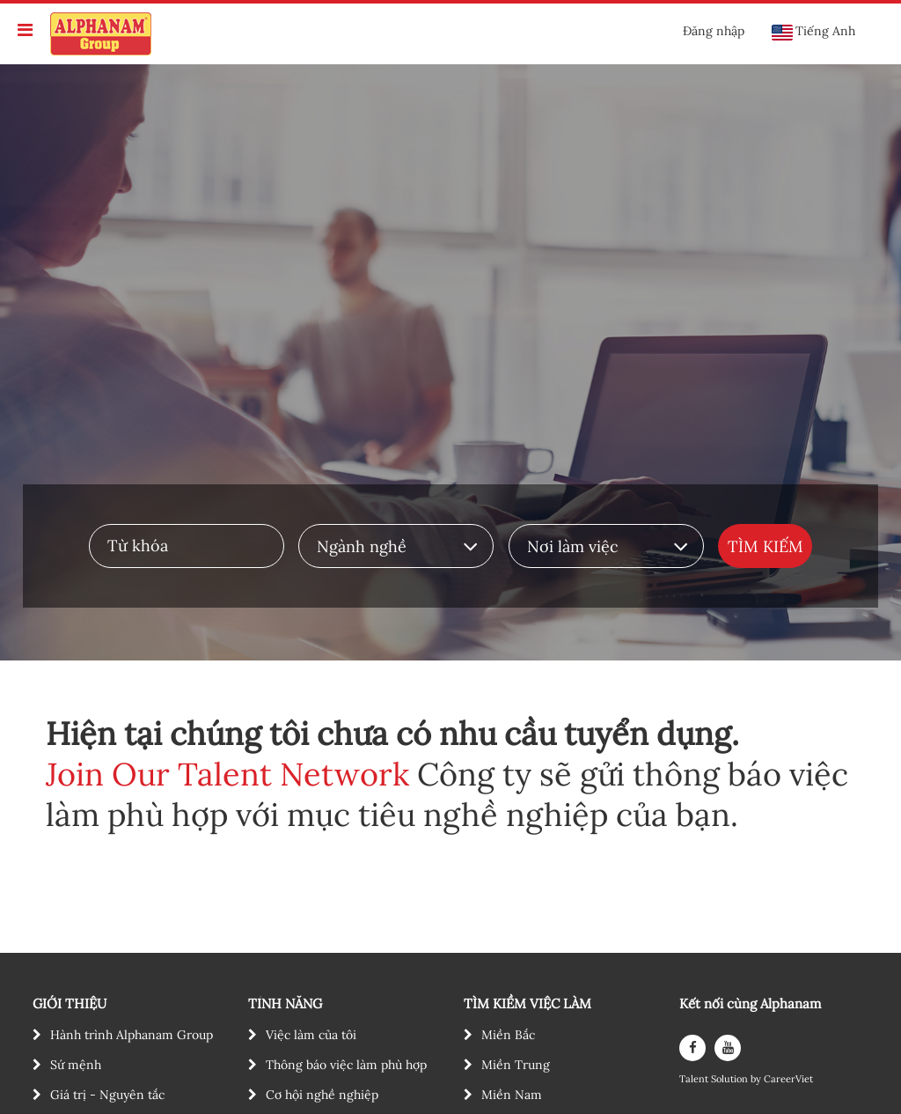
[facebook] (692, 1048)
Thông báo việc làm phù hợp (346, 1065)
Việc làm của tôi (311, 1035)
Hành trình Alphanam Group (131, 1035)
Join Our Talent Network (227, 774)
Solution (731, 1079)
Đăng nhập (713, 31)
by (757, 1079)
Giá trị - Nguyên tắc (107, 1095)
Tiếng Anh (813, 32)
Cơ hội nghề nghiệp (322, 1095)
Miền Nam (511, 1095)
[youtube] (727, 1048)
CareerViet (788, 1079)
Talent (695, 1079)
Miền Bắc (508, 1035)
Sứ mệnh (75, 1065)
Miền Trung (515, 1065)
